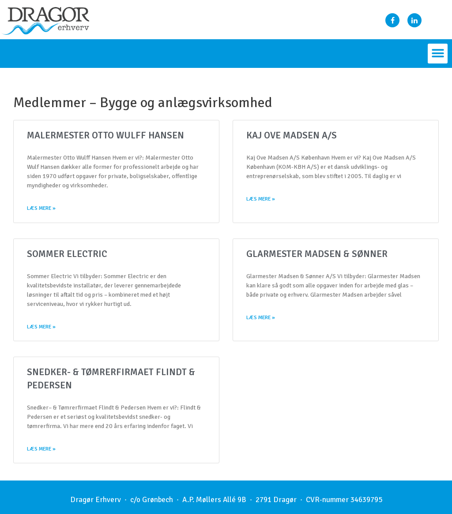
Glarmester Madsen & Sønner (317, 254)
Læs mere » (41, 208)
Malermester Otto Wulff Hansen (105, 135)
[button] (438, 53)
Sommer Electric (67, 254)
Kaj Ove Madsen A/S (291, 135)
